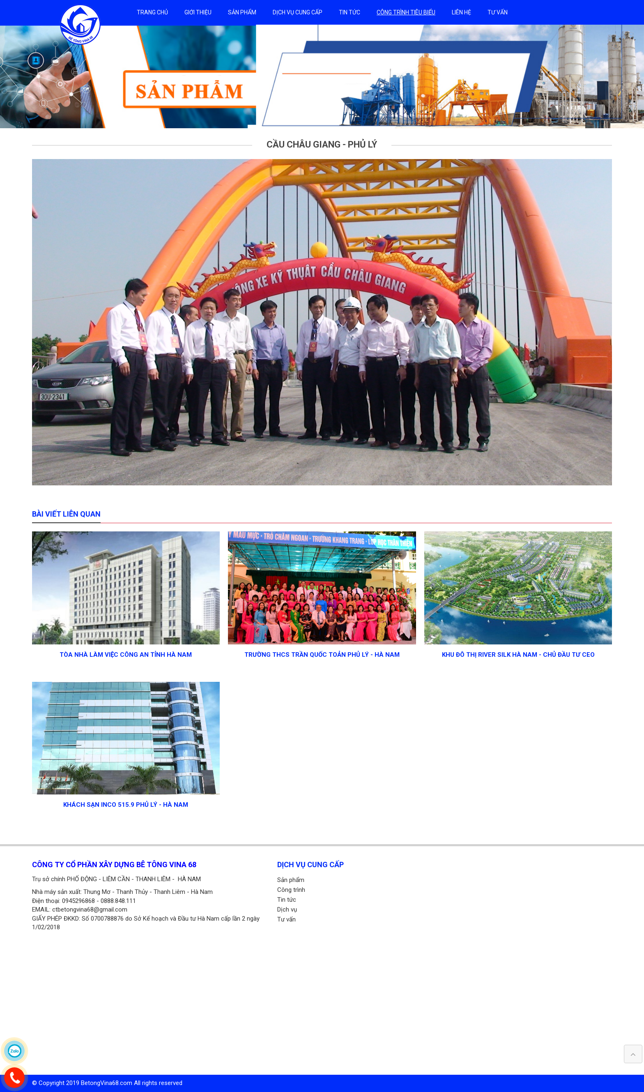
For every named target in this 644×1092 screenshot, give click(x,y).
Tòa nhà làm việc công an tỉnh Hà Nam (126, 654)
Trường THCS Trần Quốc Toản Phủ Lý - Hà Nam (322, 654)
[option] (322, 76)
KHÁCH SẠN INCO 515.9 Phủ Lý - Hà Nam (125, 804)
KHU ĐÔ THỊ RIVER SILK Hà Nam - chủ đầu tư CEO (518, 654)
